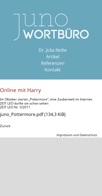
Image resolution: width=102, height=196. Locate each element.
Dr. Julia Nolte (53, 50)
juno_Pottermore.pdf (33, 114)
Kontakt (53, 70)
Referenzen (52, 63)
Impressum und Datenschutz (77, 135)
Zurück (5, 126)
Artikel (52, 57)
